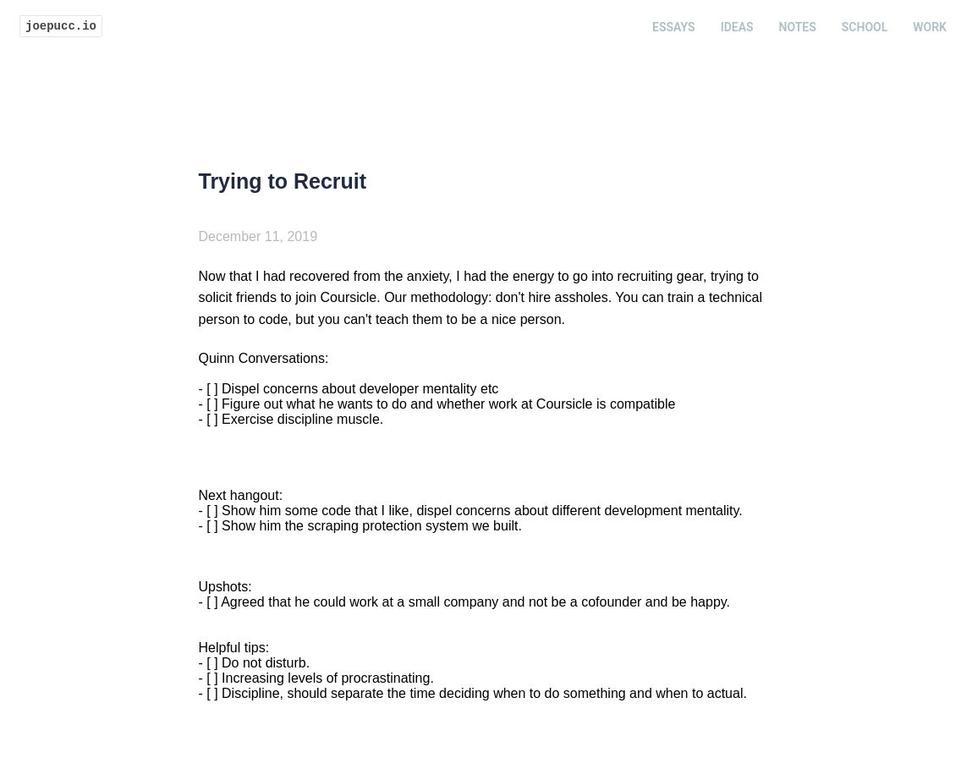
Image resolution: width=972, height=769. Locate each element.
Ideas (737, 27)
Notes (797, 27)
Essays (673, 27)
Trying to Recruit (283, 181)
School (864, 27)
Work (930, 27)
